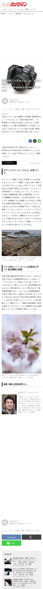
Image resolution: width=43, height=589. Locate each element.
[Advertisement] (21, 37)
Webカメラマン (25, 102)
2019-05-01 (14, 100)
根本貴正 (13, 102)
